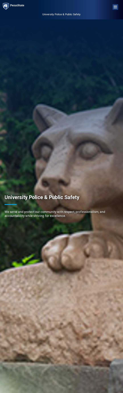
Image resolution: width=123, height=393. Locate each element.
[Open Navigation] (115, 7)
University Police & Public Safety (61, 14)
